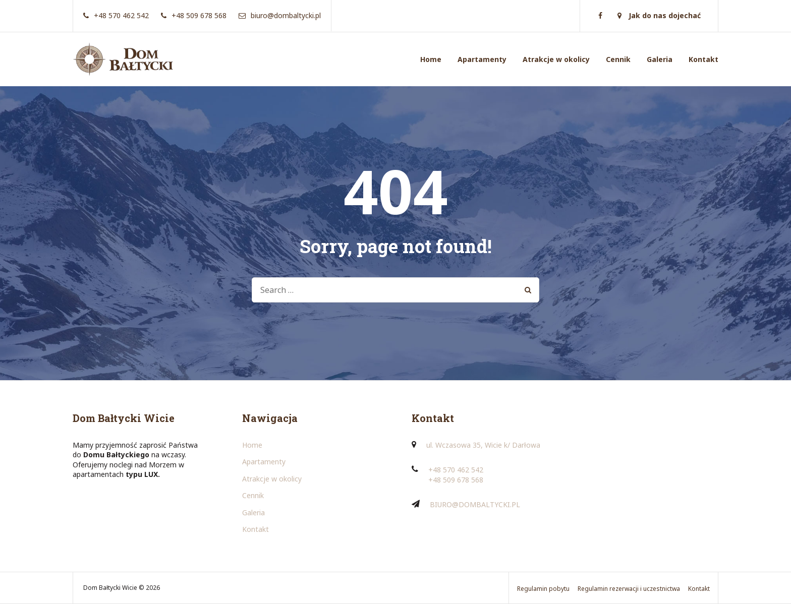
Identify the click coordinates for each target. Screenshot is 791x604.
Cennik (618, 59)
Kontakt (703, 59)
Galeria (659, 59)
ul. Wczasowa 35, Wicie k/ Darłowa (483, 445)
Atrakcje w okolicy (556, 59)
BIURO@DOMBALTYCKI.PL (475, 504)
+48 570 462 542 (455, 469)
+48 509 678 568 (455, 480)
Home (430, 59)
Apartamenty (482, 59)
